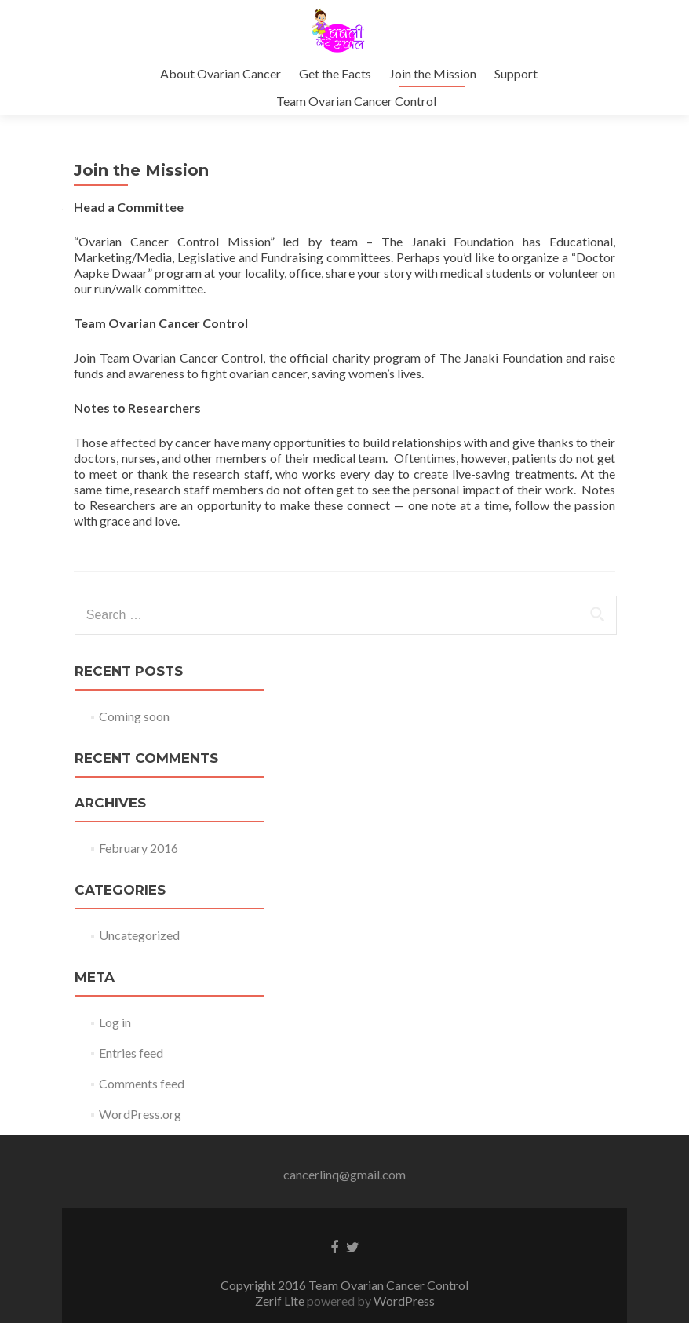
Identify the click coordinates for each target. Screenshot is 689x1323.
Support (516, 73)
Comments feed (141, 1083)
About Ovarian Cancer (220, 73)
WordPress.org (140, 1113)
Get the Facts (335, 73)
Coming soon (134, 716)
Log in (115, 1022)
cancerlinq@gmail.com (344, 1174)
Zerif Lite (281, 1300)
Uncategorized (139, 935)
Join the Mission (432, 73)
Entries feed (131, 1052)
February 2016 (138, 847)
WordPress (403, 1300)
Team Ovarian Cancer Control (356, 100)
